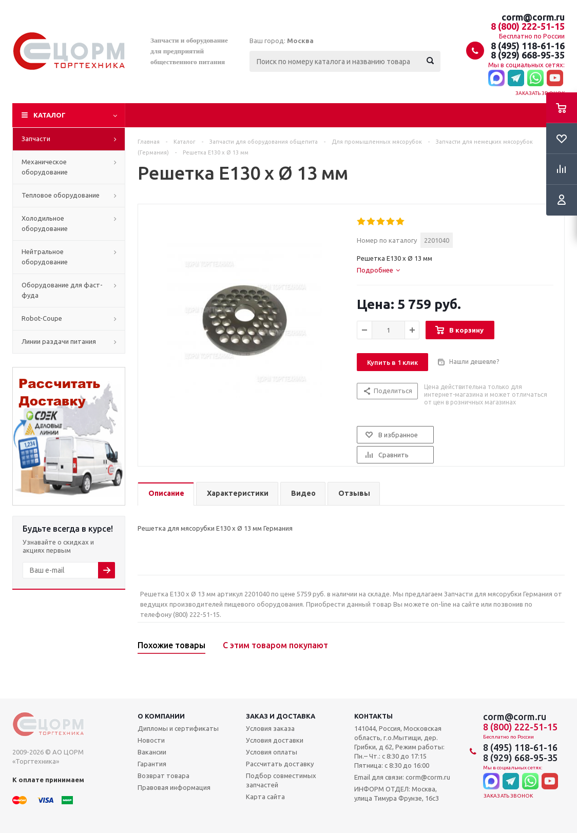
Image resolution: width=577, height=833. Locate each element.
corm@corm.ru (533, 17)
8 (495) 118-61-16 (528, 45)
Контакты (373, 716)
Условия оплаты (271, 751)
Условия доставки (274, 740)
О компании (161, 716)
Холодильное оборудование (45, 223)
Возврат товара (163, 775)
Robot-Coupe (42, 318)
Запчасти (36, 138)
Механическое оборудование (45, 167)
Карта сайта (265, 796)
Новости (151, 740)
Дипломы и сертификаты (178, 728)
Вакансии (152, 751)
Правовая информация (174, 787)
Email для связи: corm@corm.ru (402, 777)
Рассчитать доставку (280, 763)
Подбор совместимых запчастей (281, 780)
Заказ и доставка (280, 716)
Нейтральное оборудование (45, 256)
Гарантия (152, 763)
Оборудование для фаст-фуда (62, 290)
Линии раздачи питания (59, 341)
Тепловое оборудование (61, 195)
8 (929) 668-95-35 (528, 55)
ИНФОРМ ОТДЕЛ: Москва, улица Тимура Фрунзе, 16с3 (396, 793)
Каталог (49, 115)
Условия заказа (270, 728)
